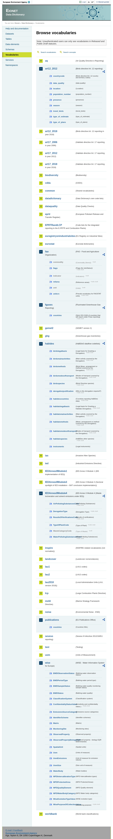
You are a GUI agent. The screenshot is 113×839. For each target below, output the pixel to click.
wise (47, 663)
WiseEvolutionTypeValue (64, 799)
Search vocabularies (48, 52)
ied (46, 463)
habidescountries (61, 399)
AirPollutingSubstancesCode (64, 504)
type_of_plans (59, 122)
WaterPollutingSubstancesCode (64, 537)
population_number (62, 94)
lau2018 (49, 582)
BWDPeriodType (60, 680)
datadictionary (53, 198)
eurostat (49, 244)
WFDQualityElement (62, 788)
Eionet (17, 23)
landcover (50, 559)
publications (52, 620)
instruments (58, 446)
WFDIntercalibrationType (64, 776)
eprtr (47, 214)
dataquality (51, 206)
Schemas (9, 49)
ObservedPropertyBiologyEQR (64, 740)
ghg (47, 336)
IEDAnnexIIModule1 (56, 471)
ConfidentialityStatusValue (64, 704)
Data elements (12, 44)
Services (9, 60)
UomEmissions (60, 758)
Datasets (9, 34)
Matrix (56, 723)
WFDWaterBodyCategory (64, 793)
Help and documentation (16, 28)
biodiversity (51, 175)
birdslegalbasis (60, 351)
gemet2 (49, 328)
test (47, 647)
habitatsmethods (60, 422)
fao (47, 251)
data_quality (58, 83)
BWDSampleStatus (61, 686)
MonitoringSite (59, 729)
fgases (49, 304)
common (50, 190)
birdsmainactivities (61, 359)
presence (57, 100)
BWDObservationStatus (63, 673)
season (56, 105)
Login (84, 2)
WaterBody (58, 771)
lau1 (47, 566)
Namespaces (11, 65)
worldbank (51, 814)
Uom (55, 753)
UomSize (57, 765)
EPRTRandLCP (53, 225)
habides (49, 343)
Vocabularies (12, 55)
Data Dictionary (27, 23)
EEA (17, 2)
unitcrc (56, 294)
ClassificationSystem (62, 698)
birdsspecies (59, 383)
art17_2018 (51, 164)
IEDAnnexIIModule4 (56, 493)
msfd (48, 601)
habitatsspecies (60, 439)
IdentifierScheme (60, 717)
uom (47, 655)
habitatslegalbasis (61, 406)
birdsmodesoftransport (63, 376)
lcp (46, 593)
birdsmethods (59, 366)
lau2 (47, 574)
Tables (8, 39)
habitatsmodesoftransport (64, 431)
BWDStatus (58, 693)
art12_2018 (51, 131)
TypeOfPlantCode (61, 525)
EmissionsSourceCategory (64, 712)
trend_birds (58, 111)
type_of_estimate (61, 116)
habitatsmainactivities (63, 414)
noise (48, 612)
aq (46, 61)
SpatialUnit (58, 747)
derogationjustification (63, 391)
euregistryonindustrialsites (60, 236)
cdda (47, 183)
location (56, 88)
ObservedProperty (61, 734)
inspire (49, 548)
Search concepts (69, 52)
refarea (56, 282)
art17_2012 (51, 153)
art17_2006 (51, 142)
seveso (49, 636)
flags (55, 268)
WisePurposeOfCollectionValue (64, 804)
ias (46, 455)
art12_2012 (51, 68)
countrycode (58, 76)
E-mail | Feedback (14, 830)
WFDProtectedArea (61, 782)
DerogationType (60, 511)
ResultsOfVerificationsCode (64, 517)
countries (57, 315)
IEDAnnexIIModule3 (56, 482)
